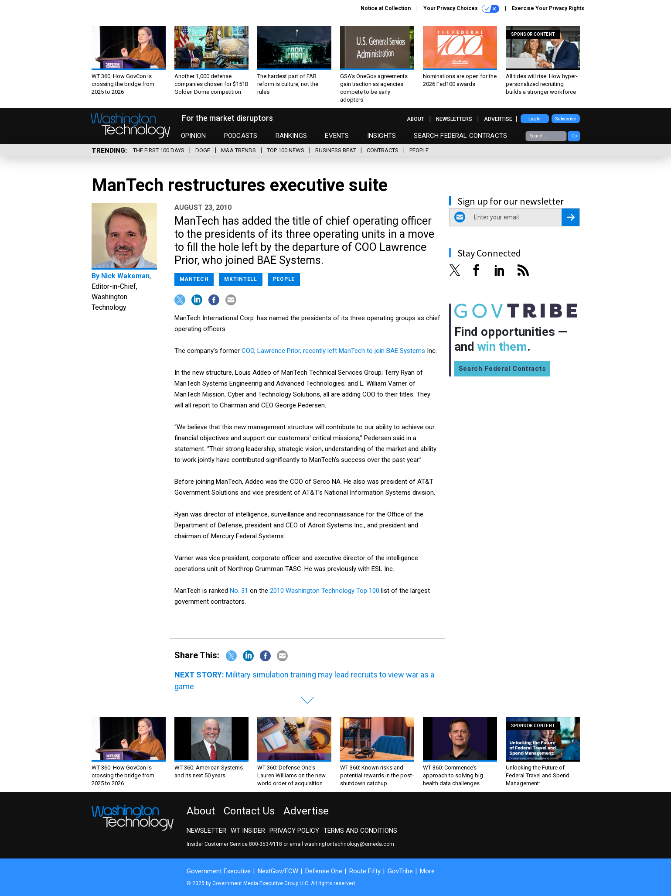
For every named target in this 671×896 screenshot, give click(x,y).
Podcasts (240, 136)
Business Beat (335, 150)
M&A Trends (238, 150)
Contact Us (249, 811)
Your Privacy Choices (461, 9)
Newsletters (454, 119)
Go (574, 135)
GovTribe (400, 871)
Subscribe (565, 118)
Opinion (193, 136)
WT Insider (248, 830)
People (419, 150)
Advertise (498, 119)
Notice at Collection (386, 8)
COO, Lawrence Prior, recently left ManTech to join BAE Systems (333, 351)
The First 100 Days (158, 150)
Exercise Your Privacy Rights (548, 8)
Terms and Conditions (360, 830)
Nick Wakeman (125, 276)
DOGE (202, 150)
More (427, 871)
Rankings (291, 136)
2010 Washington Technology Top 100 (324, 591)
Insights (381, 136)
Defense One (323, 871)
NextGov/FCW (278, 871)
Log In (534, 118)
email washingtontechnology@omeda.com (342, 844)
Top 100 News (285, 150)
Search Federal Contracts (460, 136)
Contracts (383, 150)
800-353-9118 (265, 844)
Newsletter (206, 830)
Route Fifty (365, 871)
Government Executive (219, 871)
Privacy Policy (294, 830)
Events (337, 136)
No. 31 (239, 591)
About (415, 119)
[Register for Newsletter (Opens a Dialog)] (570, 217)
